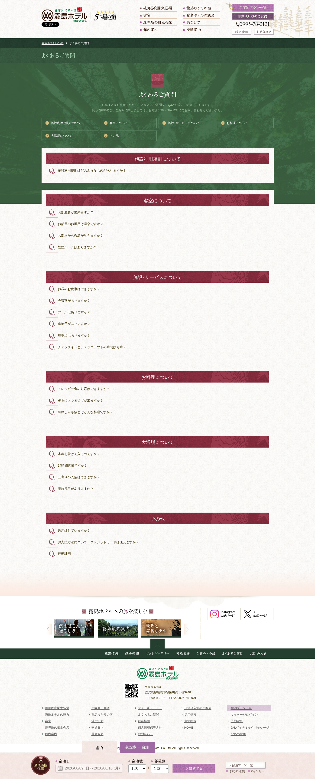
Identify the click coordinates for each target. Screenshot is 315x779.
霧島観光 (97, 734)
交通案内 (201, 30)
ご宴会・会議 (100, 708)
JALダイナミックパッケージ (250, 727)
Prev (48, 629)
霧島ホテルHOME (53, 43)
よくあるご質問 (148, 714)
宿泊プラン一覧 (241, 708)
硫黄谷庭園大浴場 (158, 8)
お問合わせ (145, 734)
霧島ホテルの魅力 (201, 15)
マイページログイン (244, 714)
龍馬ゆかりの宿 (201, 8)
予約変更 (237, 721)
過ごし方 (201, 22)
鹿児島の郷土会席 (158, 22)
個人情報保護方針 (150, 727)
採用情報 (190, 714)
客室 (158, 15)
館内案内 (158, 30)
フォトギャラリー (150, 708)
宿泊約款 (190, 721)
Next (187, 629)
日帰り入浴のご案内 (197, 708)
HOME (188, 727)
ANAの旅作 (238, 734)
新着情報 (144, 721)
